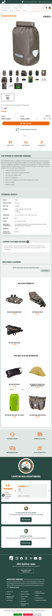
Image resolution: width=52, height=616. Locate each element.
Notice (8, 95)
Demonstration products (25, 604)
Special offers (24, 596)
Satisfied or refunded (40, 600)
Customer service (12, 439)
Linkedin (40, 558)
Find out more (26, 520)
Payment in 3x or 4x (10, 145)
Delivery (37, 595)
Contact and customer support (40, 592)
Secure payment (39, 598)
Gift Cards (23, 601)
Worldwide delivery (26, 145)
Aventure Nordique (15, 579)
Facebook (21, 558)
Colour (22, 116)
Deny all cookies (28, 614)
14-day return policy (42, 145)
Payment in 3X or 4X (39, 439)
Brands (8, 594)
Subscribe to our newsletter (26, 571)
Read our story (14, 587)
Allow (18, 87)
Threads (26, 558)
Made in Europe (25, 594)
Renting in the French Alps (10, 597)
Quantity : (48, 116)
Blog (11, 558)
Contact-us (10, 600)
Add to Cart (27, 123)
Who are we (10, 591)
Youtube (35, 558)
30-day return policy (40, 452)
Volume (3, 116)
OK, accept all (17, 614)
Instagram (16, 558)
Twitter (30, 558)
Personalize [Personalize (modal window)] (37, 614)
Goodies (23, 599)
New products (24, 591)
